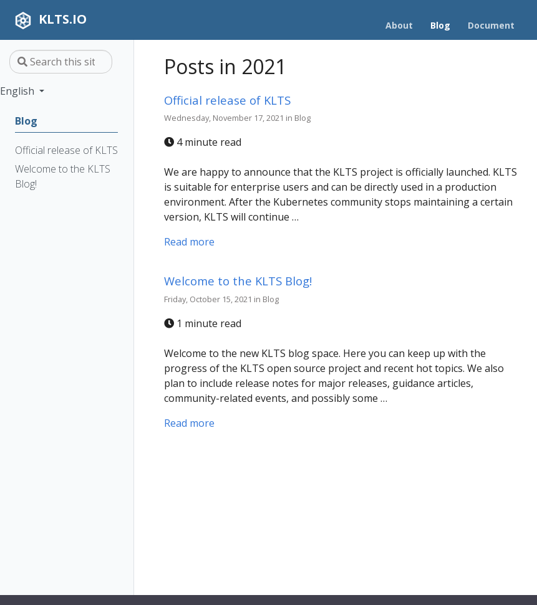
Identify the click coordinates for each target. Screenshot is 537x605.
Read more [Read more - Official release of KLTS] (189, 242)
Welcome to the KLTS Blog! (238, 280)
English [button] (18, 91)
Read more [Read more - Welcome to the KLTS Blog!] (189, 423)
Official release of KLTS (227, 100)
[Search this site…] (60, 62)
